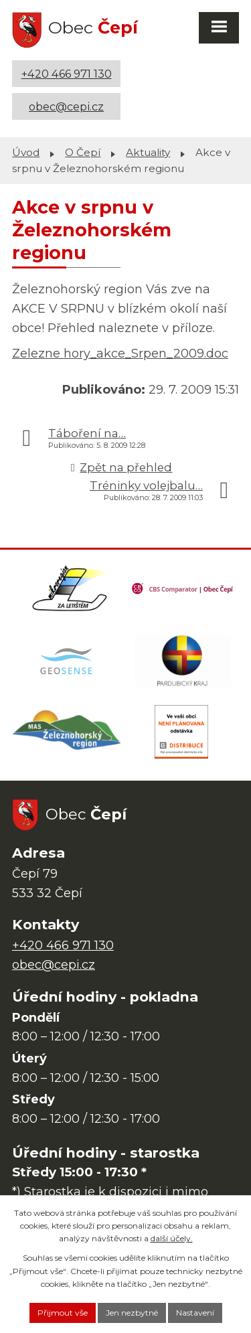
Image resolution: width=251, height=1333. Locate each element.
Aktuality (148, 152)
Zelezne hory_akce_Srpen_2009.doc (120, 353)
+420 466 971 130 (66, 73)
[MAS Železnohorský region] (67, 732)
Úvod (25, 152)
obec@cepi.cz (66, 106)
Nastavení (195, 1313)
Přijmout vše (62, 1313)
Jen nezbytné (132, 1313)
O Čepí (82, 152)
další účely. (172, 1238)
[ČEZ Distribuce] (181, 732)
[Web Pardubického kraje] (183, 660)
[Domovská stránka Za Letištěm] (69, 588)
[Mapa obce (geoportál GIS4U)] (67, 660)
